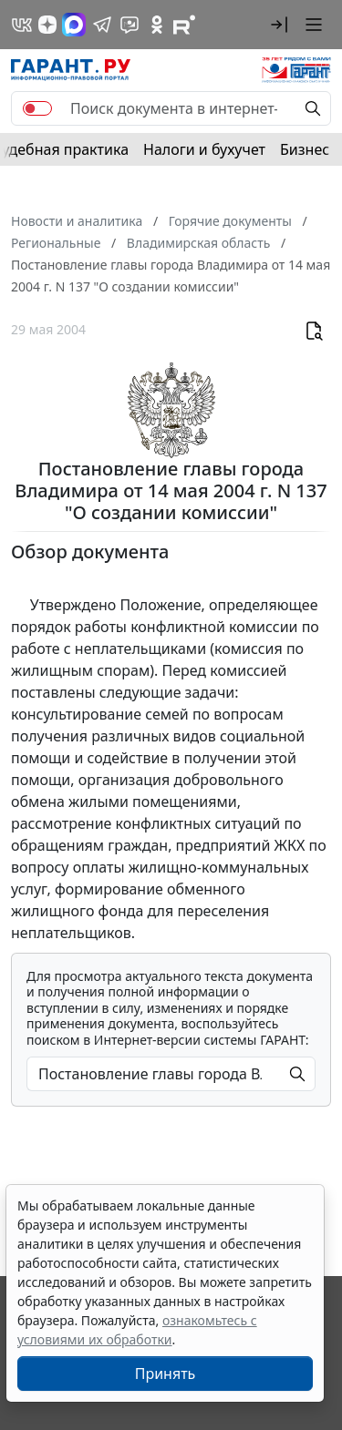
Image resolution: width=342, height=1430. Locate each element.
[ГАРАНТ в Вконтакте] (22, 25)
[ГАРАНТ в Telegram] (102, 25)
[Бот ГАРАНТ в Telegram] (129, 25)
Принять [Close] (165, 1374)
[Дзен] (47, 24)
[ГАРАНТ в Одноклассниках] (157, 25)
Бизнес (304, 149)
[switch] (37, 108)
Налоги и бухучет (204, 149)
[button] (279, 24)
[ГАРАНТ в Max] (74, 24)
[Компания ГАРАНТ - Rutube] (184, 25)
